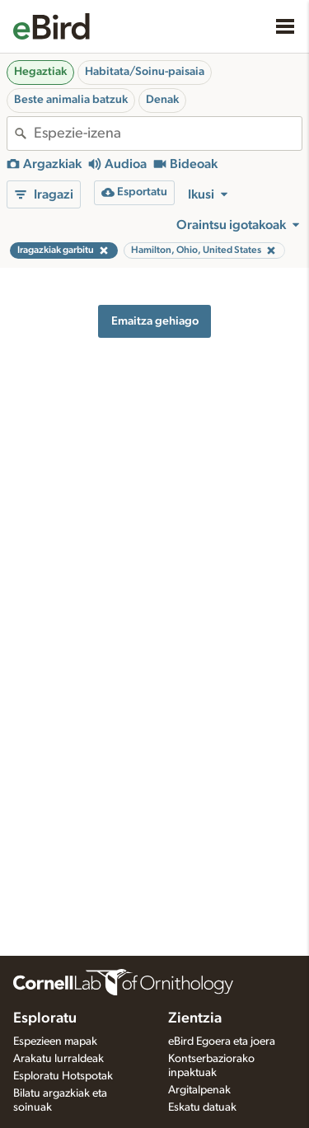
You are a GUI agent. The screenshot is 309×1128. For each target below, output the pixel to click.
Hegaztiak (40, 71)
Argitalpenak (199, 1090)
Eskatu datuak (202, 1107)
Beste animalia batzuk (71, 99)
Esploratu (45, 1018)
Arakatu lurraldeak (58, 1059)
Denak (162, 99)
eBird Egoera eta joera (221, 1041)
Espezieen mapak (55, 1041)
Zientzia (195, 1018)
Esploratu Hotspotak (63, 1076)
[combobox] (168, 133)
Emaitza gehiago (155, 321)
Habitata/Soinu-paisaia (144, 71)
